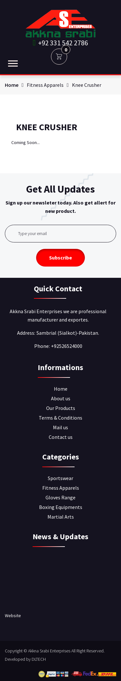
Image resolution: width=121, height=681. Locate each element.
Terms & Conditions (60, 417)
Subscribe (60, 257)
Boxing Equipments (60, 507)
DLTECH (39, 659)
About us (60, 398)
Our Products (60, 408)
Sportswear (60, 478)
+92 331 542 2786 (60, 42)
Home (11, 85)
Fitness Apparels (60, 488)
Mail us (60, 427)
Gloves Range (60, 497)
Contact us (61, 437)
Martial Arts (60, 516)
